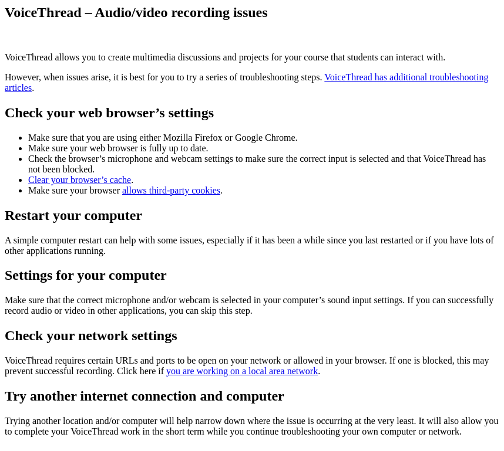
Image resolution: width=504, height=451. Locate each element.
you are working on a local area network (242, 371)
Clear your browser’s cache (79, 180)
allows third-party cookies (171, 190)
